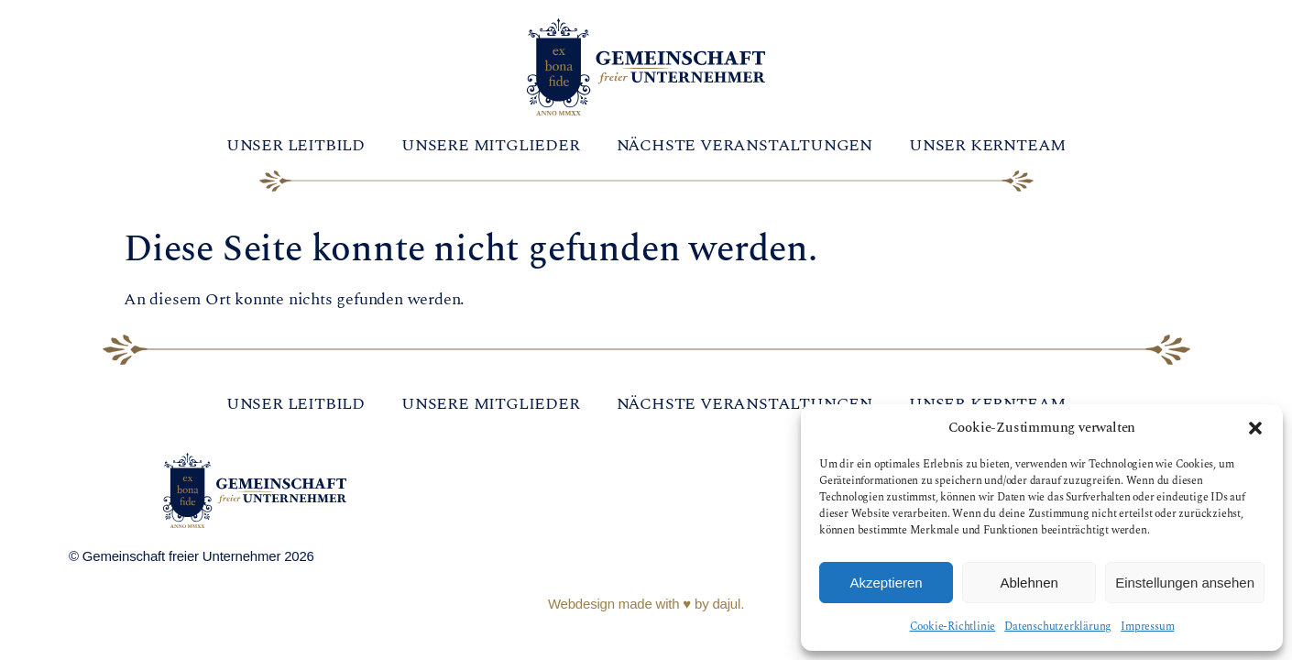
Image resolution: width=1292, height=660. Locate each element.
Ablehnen (1028, 582)
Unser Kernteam (987, 145)
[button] (1255, 428)
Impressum (1147, 626)
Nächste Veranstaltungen (744, 145)
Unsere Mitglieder (490, 145)
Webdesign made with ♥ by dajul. (646, 603)
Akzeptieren (885, 582)
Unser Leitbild (295, 145)
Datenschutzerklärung (1057, 626)
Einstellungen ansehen (1184, 582)
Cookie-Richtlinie (953, 626)
